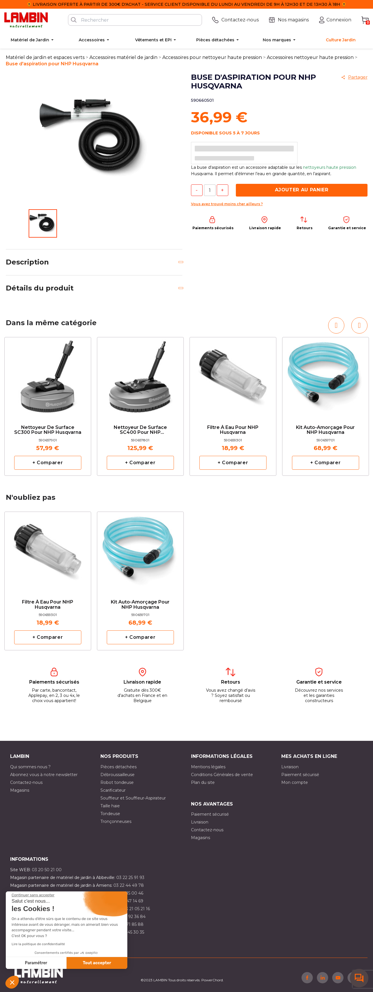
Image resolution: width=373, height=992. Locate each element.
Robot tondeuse (117, 782)
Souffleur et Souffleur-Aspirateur (133, 798)
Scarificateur (113, 790)
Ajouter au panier (301, 190)
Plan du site (203, 782)
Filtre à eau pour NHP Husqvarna (232, 430)
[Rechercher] (135, 20)
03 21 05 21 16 (136, 908)
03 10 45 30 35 (129, 932)
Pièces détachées (118, 766)
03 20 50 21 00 (47, 869)
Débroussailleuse (117, 774)
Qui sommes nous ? (30, 766)
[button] (12, 982)
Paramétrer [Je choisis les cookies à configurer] (36, 962)
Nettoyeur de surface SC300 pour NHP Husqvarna (47, 430)
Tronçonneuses (115, 821)
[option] (47, 406)
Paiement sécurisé (300, 774)
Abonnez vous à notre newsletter (44, 774)
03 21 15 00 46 (129, 893)
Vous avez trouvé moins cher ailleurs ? (227, 204)
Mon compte (294, 782)
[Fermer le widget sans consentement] (33, 895)
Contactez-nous (26, 782)
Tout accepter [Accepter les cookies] (97, 962)
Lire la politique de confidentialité (38, 944)
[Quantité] (210, 190)
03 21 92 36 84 (131, 916)
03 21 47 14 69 (129, 901)
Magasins (19, 790)
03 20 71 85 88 (128, 924)
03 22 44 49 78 (128, 885)
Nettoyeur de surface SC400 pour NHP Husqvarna (140, 430)
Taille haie (110, 805)
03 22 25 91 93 (130, 877)
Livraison (290, 766)
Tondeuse (110, 813)
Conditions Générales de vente (222, 774)
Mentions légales (208, 766)
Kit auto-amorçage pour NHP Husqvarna (325, 430)
